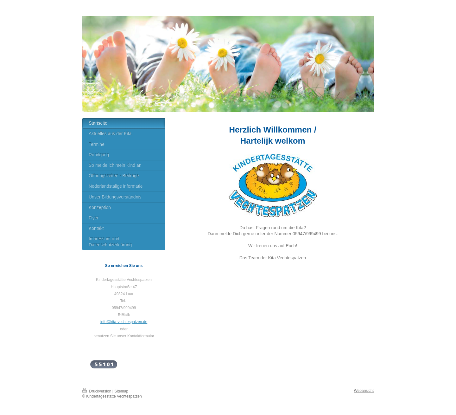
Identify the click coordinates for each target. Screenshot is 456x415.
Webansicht (364, 390)
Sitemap (121, 391)
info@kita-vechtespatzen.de (123, 322)
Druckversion (97, 391)
